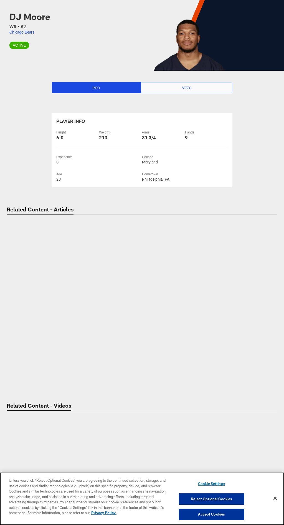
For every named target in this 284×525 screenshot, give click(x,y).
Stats (186, 88)
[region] (142, 499)
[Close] (275, 499)
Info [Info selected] (96, 88)
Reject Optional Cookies (211, 499)
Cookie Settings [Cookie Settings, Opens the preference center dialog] (211, 485)
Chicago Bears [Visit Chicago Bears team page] (21, 32)
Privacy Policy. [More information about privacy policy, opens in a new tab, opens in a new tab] (103, 513)
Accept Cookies (211, 513)
